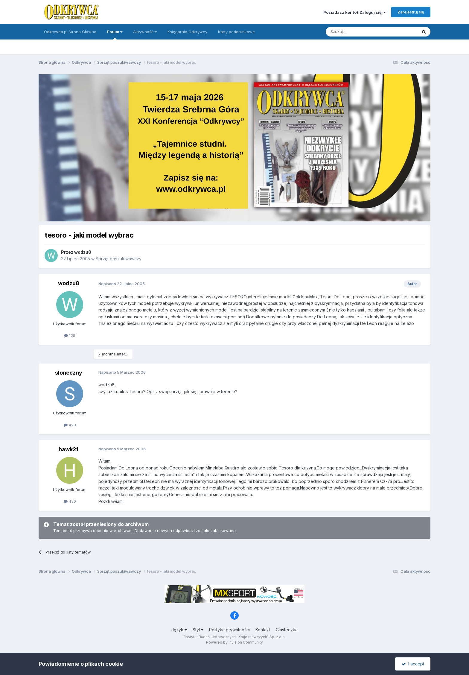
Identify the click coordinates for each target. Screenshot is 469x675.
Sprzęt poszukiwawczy (118, 258)
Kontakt (262, 629)
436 (70, 501)
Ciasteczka (287, 629)
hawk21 (68, 449)
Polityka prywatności (229, 629)
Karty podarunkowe (236, 31)
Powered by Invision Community (234, 642)
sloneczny (68, 373)
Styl (198, 629)
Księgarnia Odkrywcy (187, 31)
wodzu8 (82, 252)
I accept (413, 663)
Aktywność (145, 31)
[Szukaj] (357, 32)
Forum (114, 34)
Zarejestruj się (411, 12)
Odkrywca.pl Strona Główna (70, 31)
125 (69, 335)
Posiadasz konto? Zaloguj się (354, 12)
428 (70, 424)
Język (179, 629)
